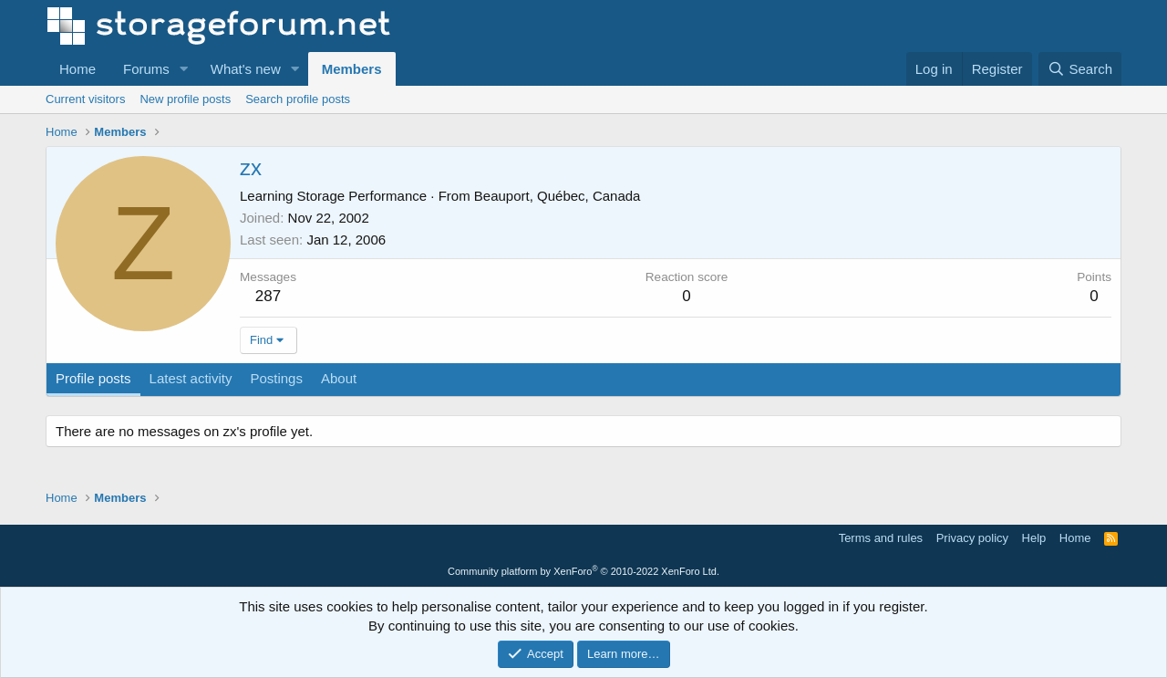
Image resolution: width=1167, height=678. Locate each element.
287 (268, 296)
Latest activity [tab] (191, 378)
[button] (184, 69)
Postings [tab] (276, 378)
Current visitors (85, 99)
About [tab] (338, 378)
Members (352, 69)
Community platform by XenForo (583, 571)
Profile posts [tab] (93, 378)
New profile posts (185, 99)
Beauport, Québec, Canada (557, 195)
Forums (146, 69)
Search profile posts (297, 99)
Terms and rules (881, 538)
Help (1034, 538)
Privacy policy (972, 538)
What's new (246, 69)
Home (77, 69)
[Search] (1079, 69)
